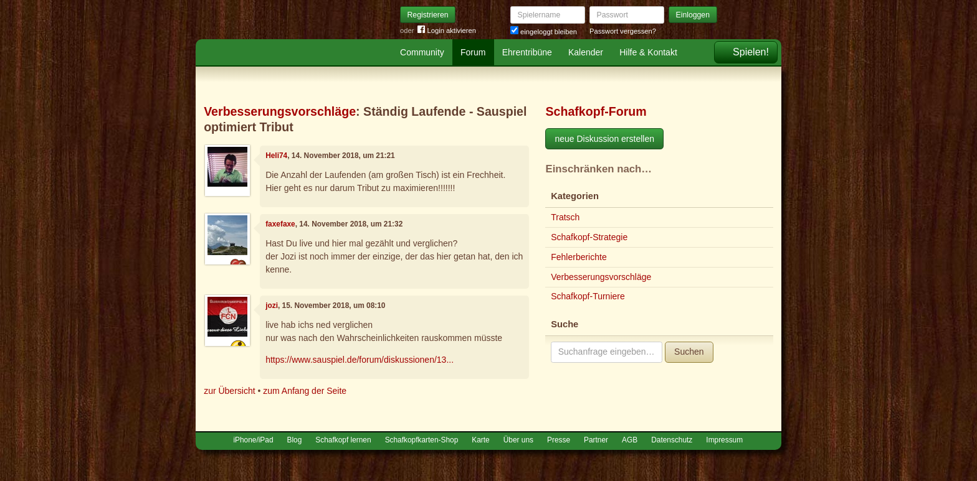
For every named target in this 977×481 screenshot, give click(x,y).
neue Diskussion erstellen (604, 139)
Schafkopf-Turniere (588, 296)
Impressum (724, 440)
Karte (480, 440)
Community (422, 52)
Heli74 (276, 155)
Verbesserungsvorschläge (280, 111)
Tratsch (565, 217)
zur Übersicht (229, 391)
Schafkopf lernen (343, 440)
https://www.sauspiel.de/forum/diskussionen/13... (359, 360)
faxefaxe (280, 224)
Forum (472, 52)
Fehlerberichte (579, 257)
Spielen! (751, 52)
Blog (294, 440)
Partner (596, 440)
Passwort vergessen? (622, 31)
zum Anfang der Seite (304, 391)
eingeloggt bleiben (543, 31)
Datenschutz (671, 440)
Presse (558, 440)
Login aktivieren (446, 31)
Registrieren (428, 15)
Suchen (688, 352)
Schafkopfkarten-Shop (422, 440)
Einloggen (693, 15)
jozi (271, 305)
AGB (629, 440)
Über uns (518, 440)
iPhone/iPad (253, 440)
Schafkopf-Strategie (589, 237)
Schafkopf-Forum (595, 111)
